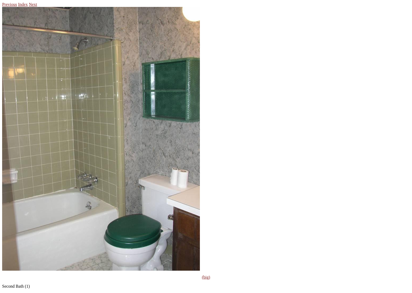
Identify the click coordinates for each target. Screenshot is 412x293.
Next (33, 4)
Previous (9, 4)
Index (23, 4)
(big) (206, 277)
